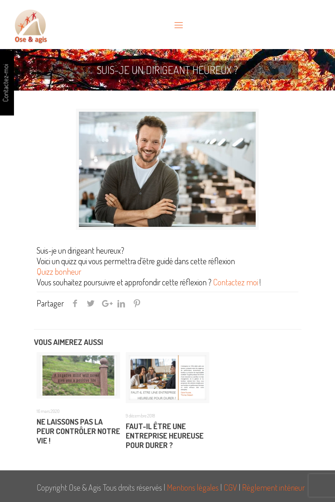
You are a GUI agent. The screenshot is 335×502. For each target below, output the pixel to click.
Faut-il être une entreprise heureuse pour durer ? (165, 435)
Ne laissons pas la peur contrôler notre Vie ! (78, 430)
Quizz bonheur (60, 271)
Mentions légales (193, 487)
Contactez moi (234, 282)
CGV (230, 487)
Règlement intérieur (273, 487)
